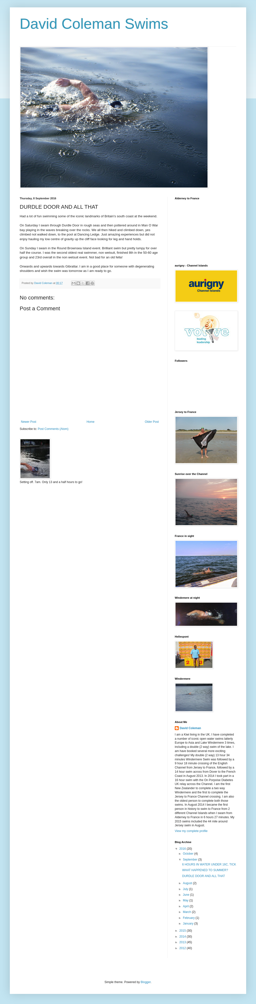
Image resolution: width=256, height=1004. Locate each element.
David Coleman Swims (94, 24)
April (186, 906)
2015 (183, 930)
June (186, 894)
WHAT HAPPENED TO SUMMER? (205, 870)
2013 (183, 942)
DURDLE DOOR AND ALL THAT (203, 876)
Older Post (152, 422)
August (188, 883)
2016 (183, 848)
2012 (183, 948)
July (186, 889)
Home (91, 422)
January (188, 923)
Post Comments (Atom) (53, 429)
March (187, 912)
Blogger (146, 982)
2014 (183, 936)
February (189, 918)
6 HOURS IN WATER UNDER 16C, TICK (209, 864)
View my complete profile (191, 831)
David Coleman (190, 728)
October (188, 853)
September (190, 859)
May (186, 900)
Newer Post (28, 422)
